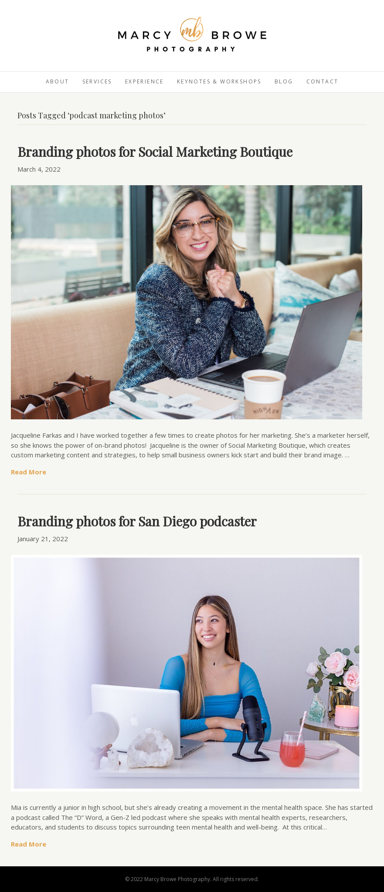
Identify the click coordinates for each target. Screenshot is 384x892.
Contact (322, 81)
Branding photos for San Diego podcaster (137, 521)
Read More (28, 471)
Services (97, 81)
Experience (144, 81)
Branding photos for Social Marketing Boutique (154, 151)
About (57, 81)
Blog (284, 81)
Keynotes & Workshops (219, 81)
